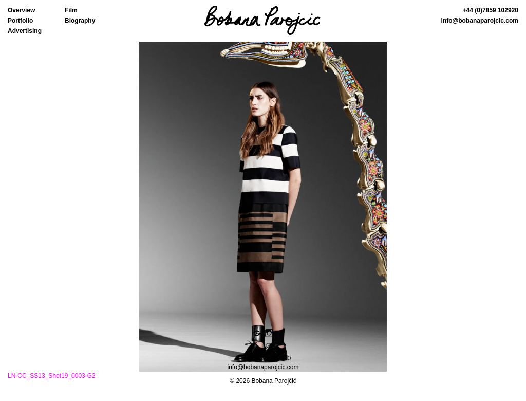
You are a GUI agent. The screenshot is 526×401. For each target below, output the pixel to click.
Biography (80, 20)
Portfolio (20, 20)
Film (71, 10)
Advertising (25, 30)
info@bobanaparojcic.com (479, 20)
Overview (21, 10)
